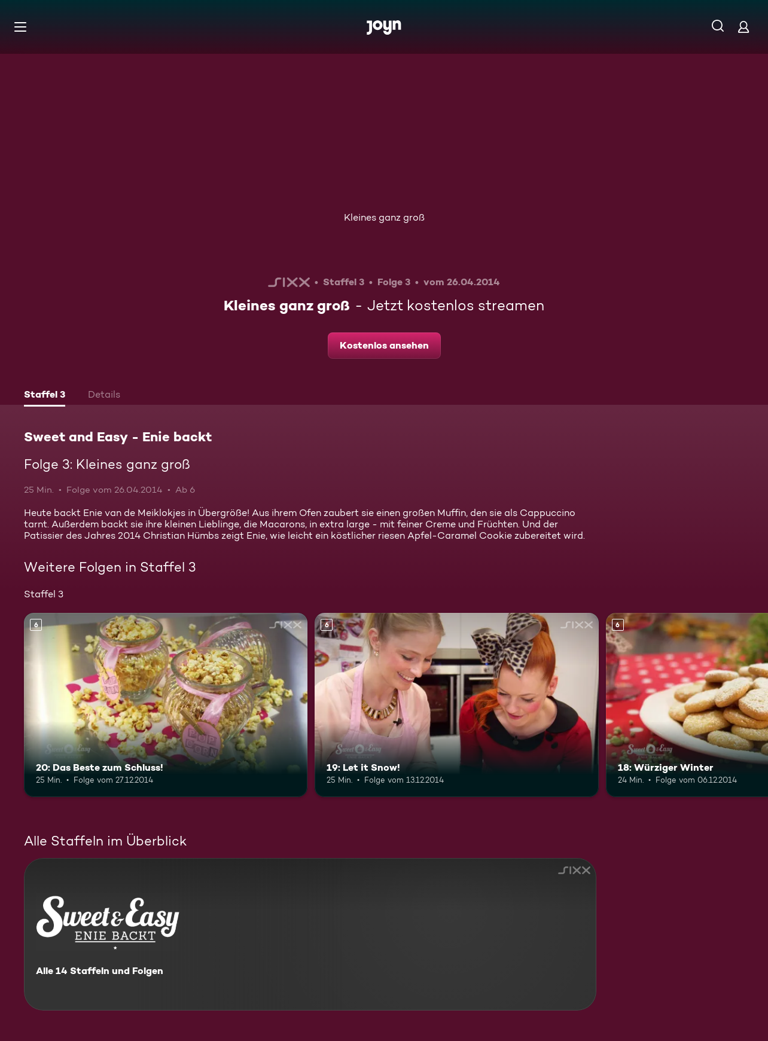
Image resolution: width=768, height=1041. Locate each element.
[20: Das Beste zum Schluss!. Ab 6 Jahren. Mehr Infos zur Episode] (165, 705)
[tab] (45, 396)
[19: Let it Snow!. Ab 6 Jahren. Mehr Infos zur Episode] (456, 705)
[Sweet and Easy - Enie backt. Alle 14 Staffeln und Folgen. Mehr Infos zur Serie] (310, 934)
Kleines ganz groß (384, 217)
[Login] (743, 26)
